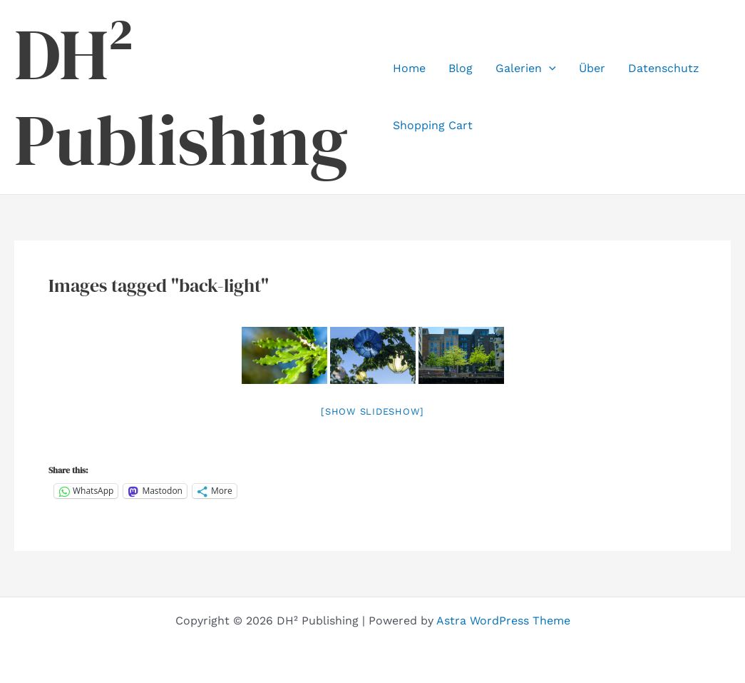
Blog (460, 68)
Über (592, 68)
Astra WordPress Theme (503, 620)
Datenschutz (663, 68)
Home (409, 68)
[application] (549, 68)
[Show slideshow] (372, 411)
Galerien (525, 68)
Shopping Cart (433, 125)
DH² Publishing (181, 97)
